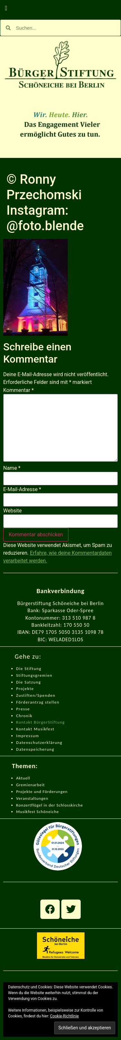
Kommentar (18, 390)
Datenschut (28, 742)
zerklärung (51, 742)
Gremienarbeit (30, 784)
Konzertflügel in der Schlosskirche (49, 805)
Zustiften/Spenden (35, 695)
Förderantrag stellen (37, 702)
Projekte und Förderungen (42, 791)
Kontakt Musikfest (35, 728)
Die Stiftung (29, 668)
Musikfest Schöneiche (37, 811)
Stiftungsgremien (34, 675)
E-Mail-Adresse (22, 489)
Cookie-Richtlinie (64, 1016)
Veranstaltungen (32, 798)
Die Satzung (28, 682)
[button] (6, 8)
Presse (23, 708)
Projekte (25, 688)
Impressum (27, 735)
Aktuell (23, 778)
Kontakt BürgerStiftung (40, 722)
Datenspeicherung (35, 749)
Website (12, 510)
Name (12, 468)
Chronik (24, 715)
